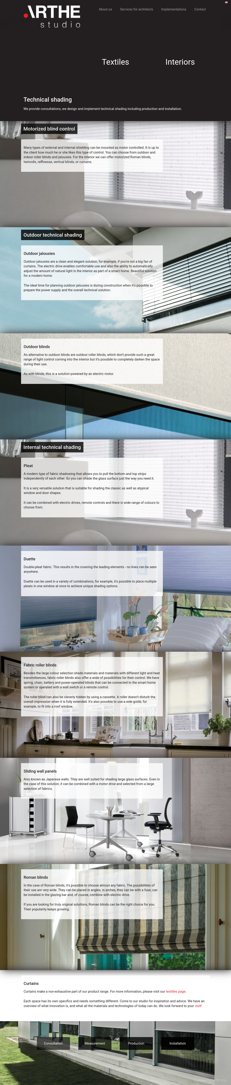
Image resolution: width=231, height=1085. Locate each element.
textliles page (175, 991)
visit (198, 1006)
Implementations (173, 9)
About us (105, 9)
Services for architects (136, 9)
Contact (200, 9)
